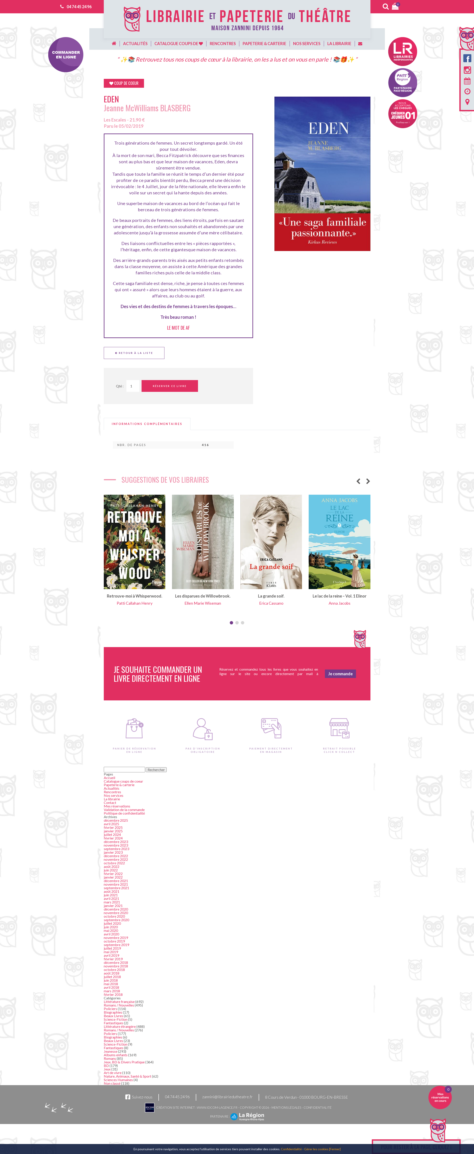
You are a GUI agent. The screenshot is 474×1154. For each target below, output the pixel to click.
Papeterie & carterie (264, 43)
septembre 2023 (116, 849)
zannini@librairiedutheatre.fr (227, 1096)
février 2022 (113, 873)
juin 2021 (111, 895)
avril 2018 (111, 987)
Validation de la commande (124, 809)
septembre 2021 (116, 888)
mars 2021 (112, 902)
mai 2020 (111, 930)
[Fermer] (335, 1149)
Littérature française (119, 1001)
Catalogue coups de (178, 43)
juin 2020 (111, 927)
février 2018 (113, 994)
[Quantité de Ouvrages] (132, 386)
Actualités (135, 43)
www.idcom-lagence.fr (217, 1107)
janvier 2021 (113, 905)
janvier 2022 (113, 877)
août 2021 (111, 891)
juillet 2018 (112, 977)
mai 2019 (111, 952)
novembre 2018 (116, 966)
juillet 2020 (112, 923)
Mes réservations (117, 806)
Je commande (340, 673)
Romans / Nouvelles (119, 1005)
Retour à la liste (134, 352)
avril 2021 (111, 898)
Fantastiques (113, 1023)
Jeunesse (110, 1051)
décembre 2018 (116, 962)
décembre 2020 (116, 909)
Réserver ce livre (170, 386)
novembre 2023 (116, 845)
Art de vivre (113, 1072)
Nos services (306, 43)
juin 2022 (111, 870)
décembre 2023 (116, 841)
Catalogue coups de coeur (123, 781)
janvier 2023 (113, 852)
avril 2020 (111, 934)
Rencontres (223, 43)
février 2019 (113, 959)
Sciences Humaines (118, 1080)
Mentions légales (286, 1107)
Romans (110, 1058)
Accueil (109, 777)
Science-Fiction (115, 1019)
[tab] (147, 424)
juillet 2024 (112, 834)
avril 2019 (111, 955)
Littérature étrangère (120, 1026)
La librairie (339, 43)
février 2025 (113, 827)
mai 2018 (111, 984)
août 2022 (111, 866)
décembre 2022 (116, 856)
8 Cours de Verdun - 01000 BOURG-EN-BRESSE (306, 1097)
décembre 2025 (116, 820)
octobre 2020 (114, 916)
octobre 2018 (114, 969)
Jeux (107, 1069)
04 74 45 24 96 (79, 6)
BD (106, 1065)
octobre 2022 (114, 863)
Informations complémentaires (147, 424)
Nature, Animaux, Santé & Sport (127, 1076)
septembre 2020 (116, 920)
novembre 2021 (116, 884)
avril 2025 (111, 824)
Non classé (112, 1083)
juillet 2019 (112, 948)
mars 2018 (112, 991)
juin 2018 (111, 980)
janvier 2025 (113, 831)
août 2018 (111, 973)
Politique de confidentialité (124, 813)
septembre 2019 (116, 945)
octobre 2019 (114, 941)
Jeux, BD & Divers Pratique (124, 1062)
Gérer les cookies (316, 1149)
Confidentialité (318, 1107)
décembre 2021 (116, 881)
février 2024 (113, 838)
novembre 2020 (116, 913)
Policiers (110, 1009)
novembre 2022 (116, 859)
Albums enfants (116, 1055)
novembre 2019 (116, 937)
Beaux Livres (113, 1016)
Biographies (113, 1012)
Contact (110, 802)
